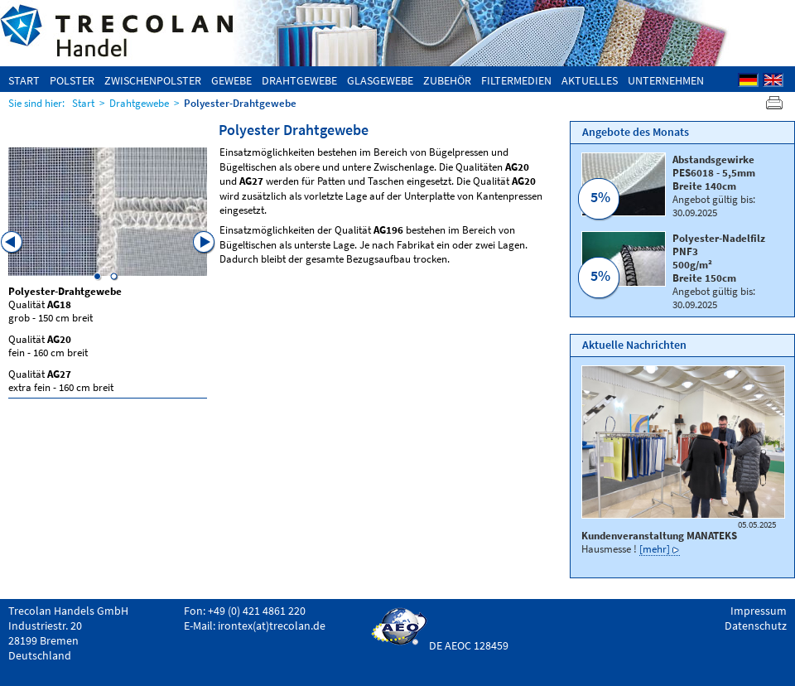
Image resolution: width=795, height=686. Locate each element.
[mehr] (654, 548)
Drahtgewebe (299, 80)
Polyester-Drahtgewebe (240, 102)
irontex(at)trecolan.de (271, 625)
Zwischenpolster (152, 80)
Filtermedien (516, 80)
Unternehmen (666, 80)
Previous (12, 242)
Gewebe (231, 80)
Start (24, 80)
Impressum (758, 610)
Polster (72, 80)
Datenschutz (756, 625)
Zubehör (447, 80)
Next (204, 242)
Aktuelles (589, 80)
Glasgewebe (380, 80)
